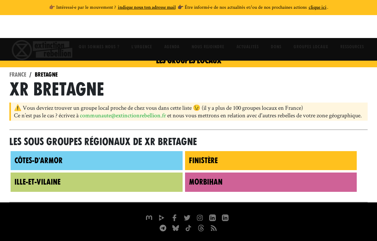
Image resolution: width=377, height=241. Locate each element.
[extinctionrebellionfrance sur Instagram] (199, 217)
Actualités (247, 28)
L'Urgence (142, 28)
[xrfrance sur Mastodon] (149, 217)
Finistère (203, 160)
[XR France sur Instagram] (162, 227)
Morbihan (206, 181)
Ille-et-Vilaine (37, 181)
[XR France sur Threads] (201, 227)
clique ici (318, 7)
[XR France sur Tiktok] (188, 227)
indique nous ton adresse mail (147, 7)
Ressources (352, 28)
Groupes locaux (311, 28)
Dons (276, 28)
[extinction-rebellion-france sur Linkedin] (225, 217)
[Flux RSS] (213, 227)
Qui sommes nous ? (99, 28)
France (17, 74)
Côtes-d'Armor (39, 160)
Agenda (172, 28)
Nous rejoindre (208, 28)
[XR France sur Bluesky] (175, 227)
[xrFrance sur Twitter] (187, 217)
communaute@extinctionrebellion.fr (123, 115)
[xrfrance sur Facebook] (174, 217)
